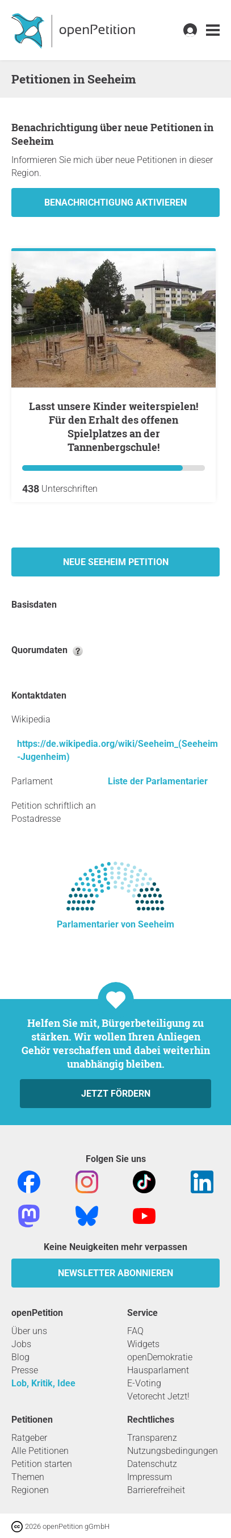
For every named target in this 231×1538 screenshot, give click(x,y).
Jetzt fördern (115, 1093)
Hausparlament (158, 1370)
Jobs (21, 1344)
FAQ (135, 1331)
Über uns (29, 1331)
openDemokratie (159, 1357)
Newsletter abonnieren (115, 1273)
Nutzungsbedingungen (172, 1450)
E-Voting (144, 1383)
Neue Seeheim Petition (116, 562)
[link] (213, 30)
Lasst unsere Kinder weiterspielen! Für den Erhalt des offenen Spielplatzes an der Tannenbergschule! (113, 426)
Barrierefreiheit (156, 1490)
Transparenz (152, 1437)
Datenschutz (152, 1463)
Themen (27, 1477)
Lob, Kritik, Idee (43, 1383)
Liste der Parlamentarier (158, 781)
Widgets (143, 1344)
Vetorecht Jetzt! (158, 1396)
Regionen (30, 1490)
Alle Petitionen (40, 1450)
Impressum (149, 1477)
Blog (20, 1357)
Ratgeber (29, 1437)
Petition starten (41, 1463)
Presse (24, 1370)
